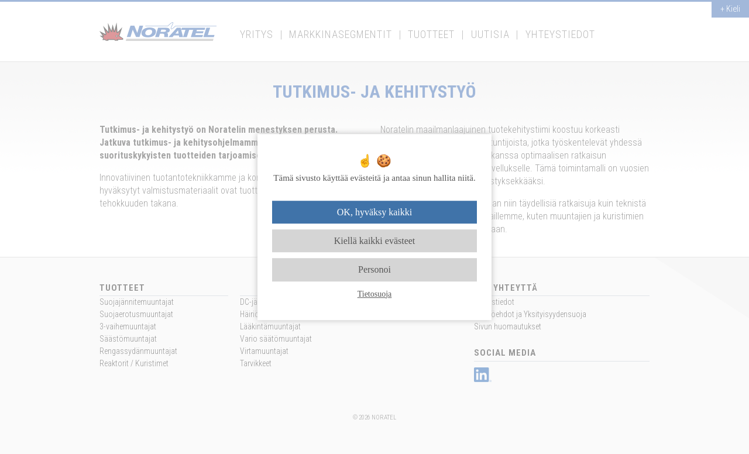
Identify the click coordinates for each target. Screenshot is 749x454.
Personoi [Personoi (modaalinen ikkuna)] (374, 270)
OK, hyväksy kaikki (374, 212)
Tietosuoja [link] (375, 294)
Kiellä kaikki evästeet (374, 241)
